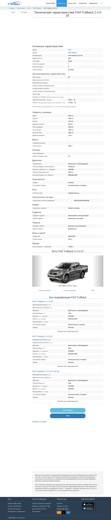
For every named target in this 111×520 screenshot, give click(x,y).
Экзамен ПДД (50, 3)
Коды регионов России (39, 509)
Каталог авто (62, 3)
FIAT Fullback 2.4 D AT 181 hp (45, 371)
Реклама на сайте (62, 506)
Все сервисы (36, 511)
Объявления (83, 3)
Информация (93, 3)
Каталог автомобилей (14, 506)
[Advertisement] (19, 41)
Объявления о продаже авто (16, 511)
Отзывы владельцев (69, 290)
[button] (37, 271)
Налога (52, 106)
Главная (11, 8)
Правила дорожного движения (41, 503)
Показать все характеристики (68, 331)
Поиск (13, 12)
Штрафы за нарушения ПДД (41, 506)
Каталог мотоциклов (14, 509)
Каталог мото (72, 3)
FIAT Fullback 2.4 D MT (42, 301)
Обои (92, 290)
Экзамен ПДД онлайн (14, 503)
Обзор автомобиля (45, 290)
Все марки (24, 12)
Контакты (60, 503)
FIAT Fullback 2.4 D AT (42, 336)
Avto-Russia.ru (21, 517)
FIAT (29, 8)
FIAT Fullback (37, 8)
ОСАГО (58, 106)
